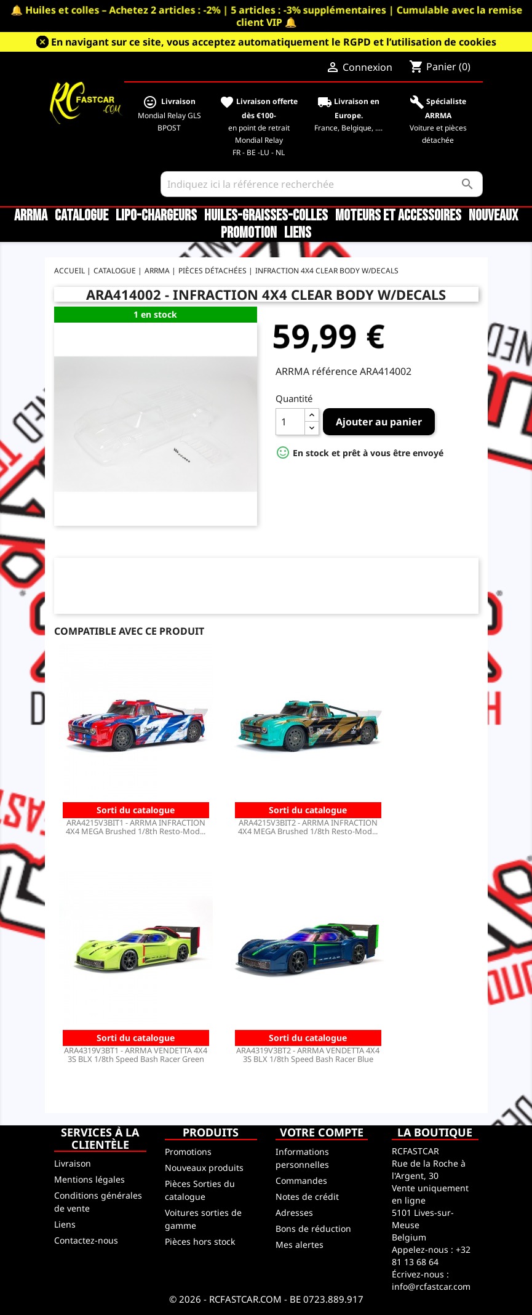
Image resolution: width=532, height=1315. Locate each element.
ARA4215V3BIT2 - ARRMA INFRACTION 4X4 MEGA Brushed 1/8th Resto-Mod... (308, 826)
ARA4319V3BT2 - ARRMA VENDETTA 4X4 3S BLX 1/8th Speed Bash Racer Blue (307, 1054)
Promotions (188, 1151)
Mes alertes (300, 1244)
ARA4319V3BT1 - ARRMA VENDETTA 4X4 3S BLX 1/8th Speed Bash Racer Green (135, 1054)
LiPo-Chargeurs (156, 216)
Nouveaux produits (204, 1167)
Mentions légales (89, 1179)
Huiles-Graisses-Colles (266, 216)
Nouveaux (493, 216)
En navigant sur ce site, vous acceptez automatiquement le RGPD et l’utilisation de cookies (273, 42)
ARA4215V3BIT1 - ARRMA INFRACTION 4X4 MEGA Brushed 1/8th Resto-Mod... (135, 826)
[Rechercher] (322, 184)
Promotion (249, 233)
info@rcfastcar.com (431, 1286)
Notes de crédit (307, 1196)
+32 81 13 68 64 (431, 1256)
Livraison (72, 1163)
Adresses (294, 1212)
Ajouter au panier (379, 421)
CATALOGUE (81, 216)
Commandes (301, 1180)
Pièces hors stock (200, 1241)
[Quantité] (290, 421)
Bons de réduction (313, 1228)
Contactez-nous (86, 1240)
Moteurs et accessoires (398, 216)
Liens (297, 233)
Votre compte (321, 1132)
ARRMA (30, 216)
